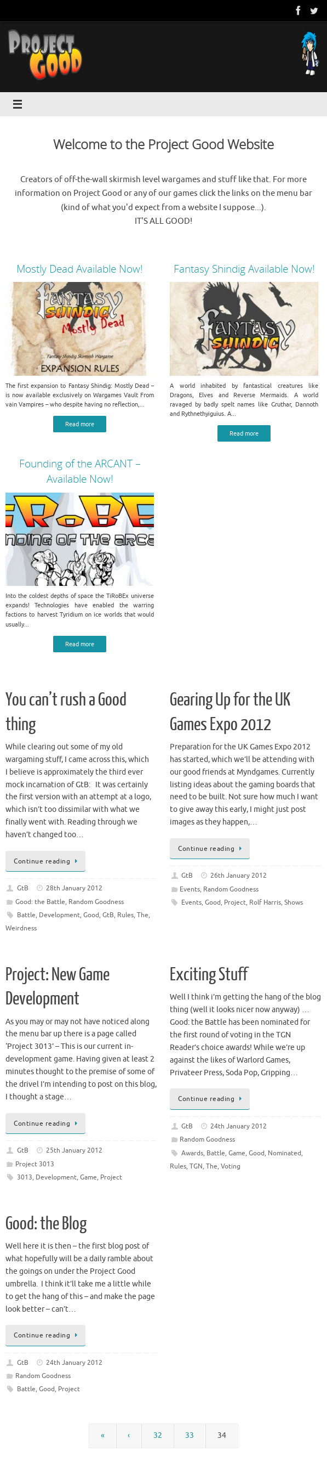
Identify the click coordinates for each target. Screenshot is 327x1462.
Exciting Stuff (209, 975)
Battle (26, 915)
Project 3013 (34, 1164)
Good (91, 915)
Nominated (284, 1153)
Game (88, 1177)
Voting (230, 1166)
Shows (293, 902)
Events (190, 889)
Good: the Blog (46, 1224)
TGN (196, 1166)
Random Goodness (96, 901)
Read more (79, 424)
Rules (125, 915)
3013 (24, 1177)
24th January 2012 (238, 1126)
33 (189, 1435)
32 (157, 1435)
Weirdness (21, 928)
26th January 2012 (238, 875)
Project (235, 902)
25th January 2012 (74, 1150)
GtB (22, 888)
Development (59, 915)
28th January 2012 (74, 888)
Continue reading (47, 861)
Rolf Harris (265, 902)
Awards (192, 1153)
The (142, 915)
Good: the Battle (40, 901)
